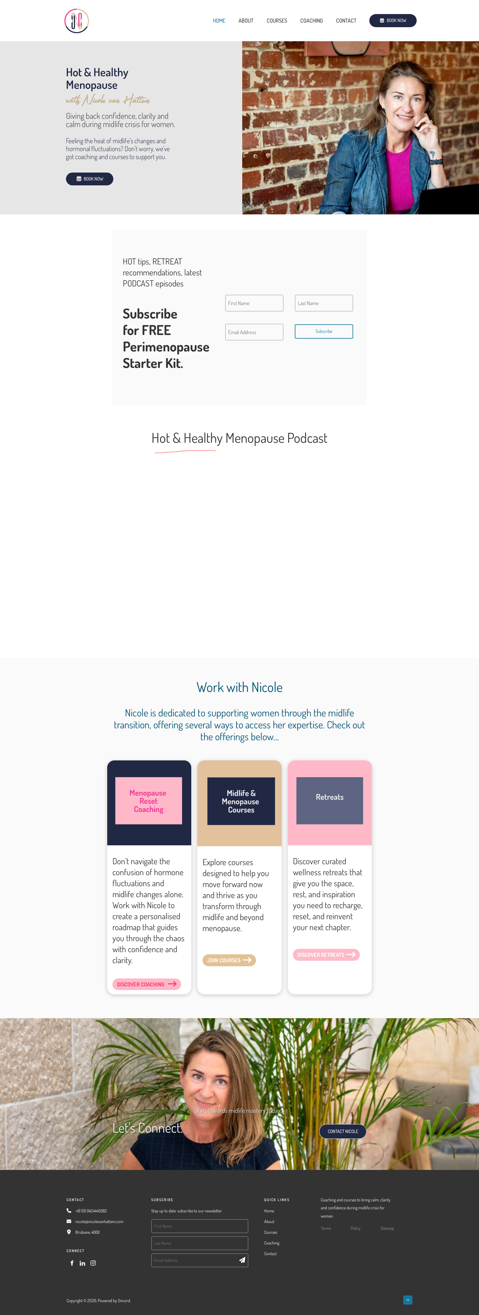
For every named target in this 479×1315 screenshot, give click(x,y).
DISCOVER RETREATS (314, 952)
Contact (346, 20)
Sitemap (387, 1228)
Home (219, 20)
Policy (355, 1228)
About (246, 20)
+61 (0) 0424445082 (91, 1210)
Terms (326, 1228)
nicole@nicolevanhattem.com (99, 1221)
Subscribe (324, 331)
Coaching (311, 20)
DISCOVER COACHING (134, 982)
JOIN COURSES (217, 958)
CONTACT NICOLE (336, 1128)
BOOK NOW (380, 18)
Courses (277, 20)
